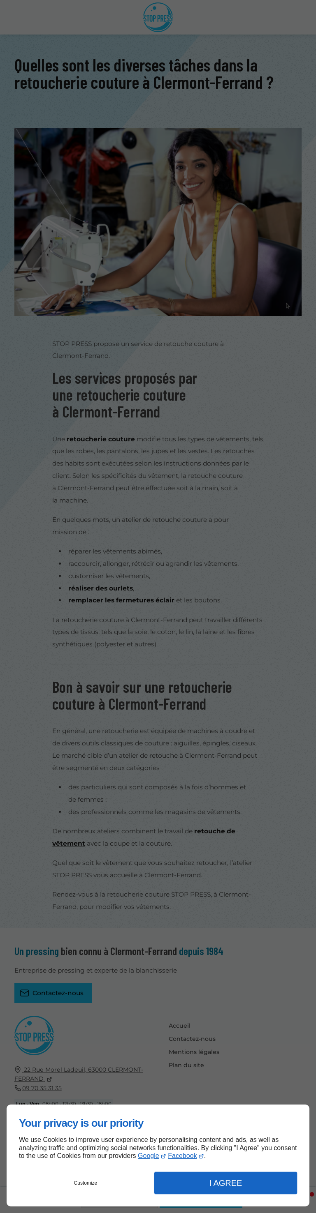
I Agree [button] (225, 1183)
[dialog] (158, 1155)
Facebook (182, 1155)
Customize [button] (86, 1183)
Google (148, 1155)
